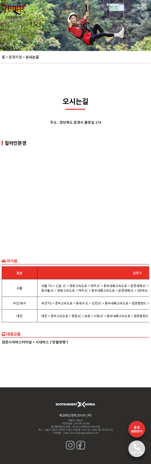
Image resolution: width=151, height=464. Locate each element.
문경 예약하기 (137, 429)
